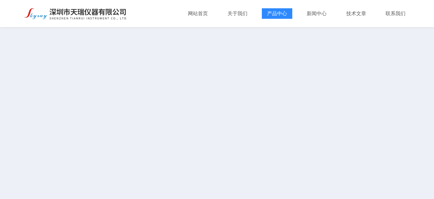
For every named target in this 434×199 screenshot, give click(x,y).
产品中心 (277, 13)
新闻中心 (317, 13)
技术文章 (356, 13)
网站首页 (198, 13)
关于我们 (237, 13)
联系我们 (395, 13)
